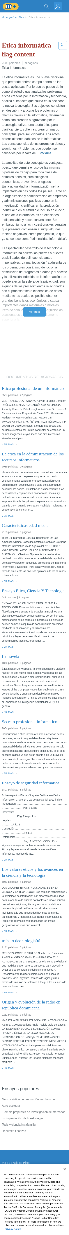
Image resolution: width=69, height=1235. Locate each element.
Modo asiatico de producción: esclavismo (28, 1099)
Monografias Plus (13, 17)
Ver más (34, 311)
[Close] (65, 1177)
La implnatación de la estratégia (22, 1118)
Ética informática (40, 17)
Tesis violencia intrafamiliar (19, 1124)
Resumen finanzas (14, 1131)
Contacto (7, 1170)
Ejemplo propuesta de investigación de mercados (33, 1112)
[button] (62, 50)
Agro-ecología (11, 1105)
